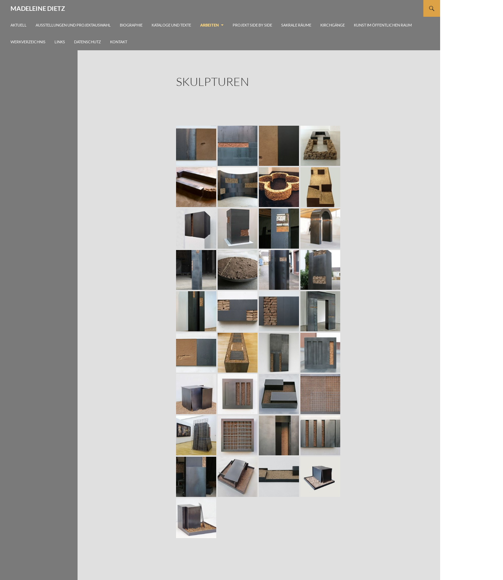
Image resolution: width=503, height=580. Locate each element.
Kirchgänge (332, 25)
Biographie (131, 25)
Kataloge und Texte (171, 25)
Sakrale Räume (296, 25)
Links (59, 41)
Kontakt (118, 41)
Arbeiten (209, 25)
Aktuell (18, 25)
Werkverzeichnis (27, 41)
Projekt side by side (252, 25)
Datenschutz (87, 41)
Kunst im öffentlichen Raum (383, 25)
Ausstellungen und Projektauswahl (73, 25)
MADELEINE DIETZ (37, 8)
